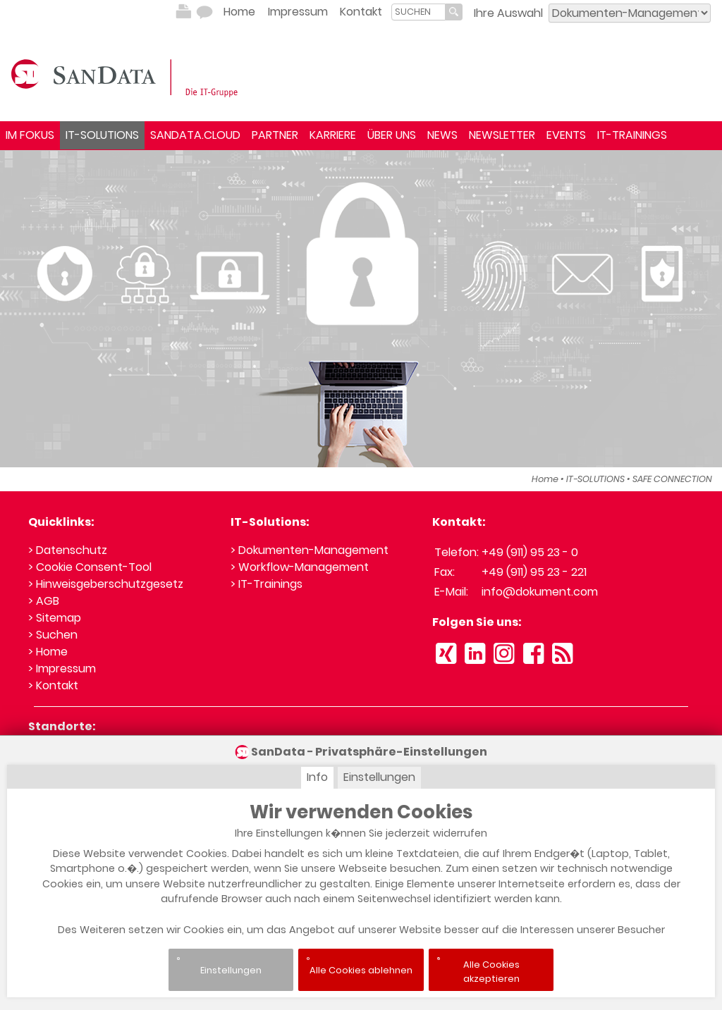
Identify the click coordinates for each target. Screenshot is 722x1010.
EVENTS (566, 135)
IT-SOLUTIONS (102, 135)
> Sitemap (54, 618)
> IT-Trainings (266, 584)
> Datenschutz (67, 550)
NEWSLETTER (502, 135)
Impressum (298, 12)
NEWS (442, 135)
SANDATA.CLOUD (195, 135)
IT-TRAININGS (632, 135)
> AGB (43, 601)
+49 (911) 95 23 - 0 (530, 552)
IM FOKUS (30, 135)
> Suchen (53, 635)
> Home (48, 651)
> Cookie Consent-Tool (90, 567)
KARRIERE (333, 135)
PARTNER (275, 135)
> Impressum (62, 668)
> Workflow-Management (300, 567)
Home (239, 12)
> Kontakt (53, 685)
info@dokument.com (540, 592)
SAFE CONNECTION (672, 479)
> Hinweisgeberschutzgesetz (105, 584)
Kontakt (361, 12)
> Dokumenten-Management (309, 550)
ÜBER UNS (391, 135)
